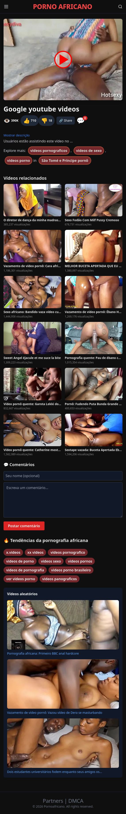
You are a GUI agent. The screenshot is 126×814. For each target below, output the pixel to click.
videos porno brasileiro (71, 570)
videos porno (18, 160)
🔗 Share (65, 120)
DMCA (75, 800)
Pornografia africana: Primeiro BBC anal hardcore (43, 653)
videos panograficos (59, 578)
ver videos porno (20, 578)
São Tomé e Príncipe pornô (65, 160)
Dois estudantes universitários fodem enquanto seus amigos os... (54, 772)
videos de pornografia (25, 570)
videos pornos (80, 561)
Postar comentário (24, 525)
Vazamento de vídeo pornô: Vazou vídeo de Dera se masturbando (54, 712)
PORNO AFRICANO (62, 7)
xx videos (35, 552)
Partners (53, 800)
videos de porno (20, 561)
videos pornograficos (48, 150)
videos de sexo (89, 150)
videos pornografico (67, 552)
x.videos (13, 552)
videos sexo (51, 561)
